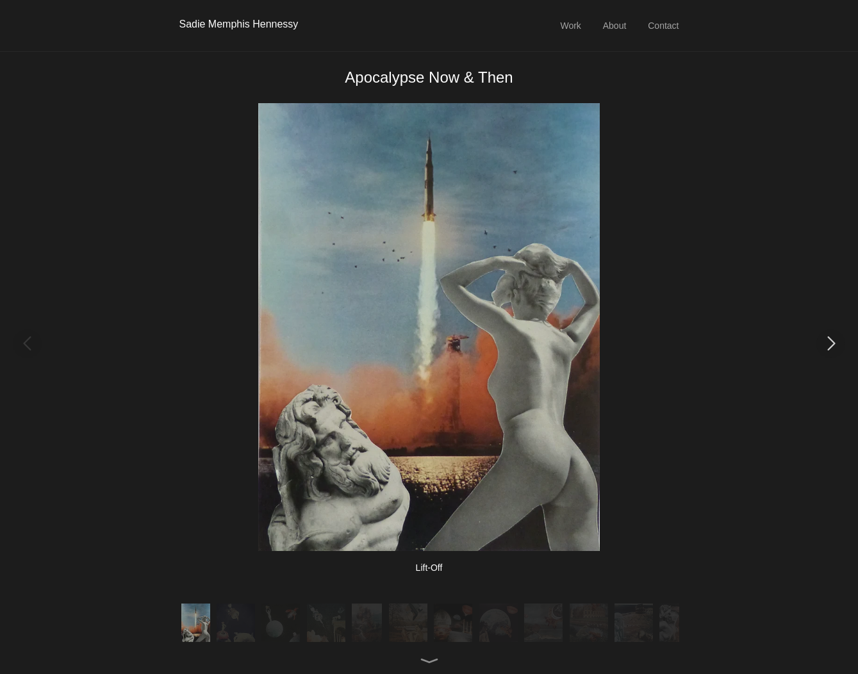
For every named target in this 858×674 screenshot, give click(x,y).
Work (570, 26)
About (615, 26)
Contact (663, 26)
